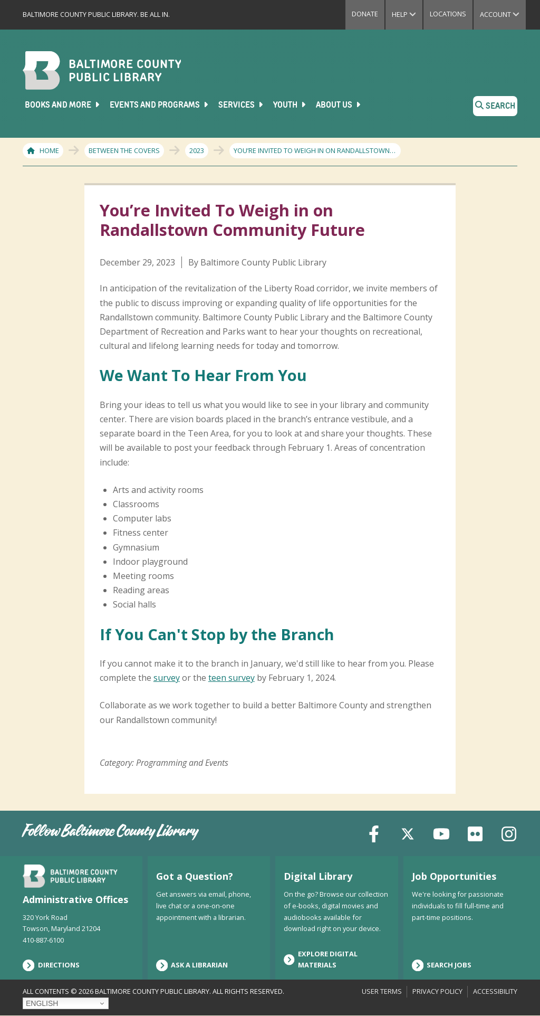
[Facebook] (373, 833)
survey (166, 678)
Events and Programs (160, 105)
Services (241, 105)
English (42, 1003)
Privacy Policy (437, 991)
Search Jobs (442, 965)
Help (407, 14)
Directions (51, 965)
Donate (365, 13)
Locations (448, 13)
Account (503, 14)
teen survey (231, 678)
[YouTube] (441, 833)
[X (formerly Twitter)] (407, 833)
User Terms (382, 991)
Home (49, 150)
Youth (290, 105)
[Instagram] (508, 833)
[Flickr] (475, 833)
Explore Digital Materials (321, 959)
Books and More (63, 105)
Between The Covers (124, 150)
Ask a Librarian (192, 965)
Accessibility (495, 991)
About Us (339, 105)
